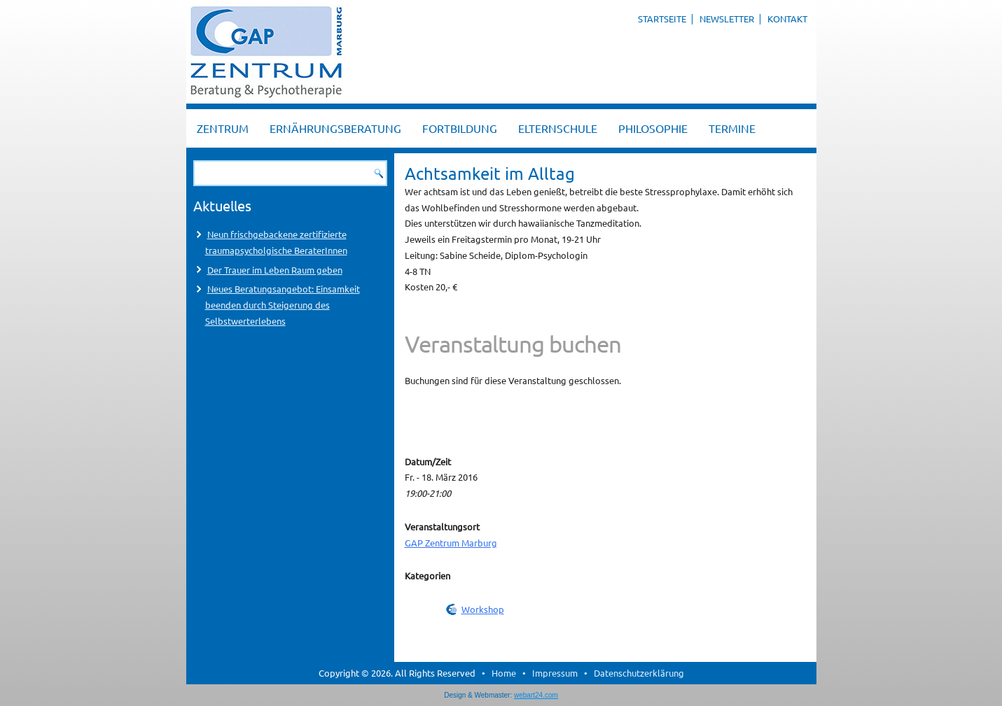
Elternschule (557, 128)
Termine (732, 128)
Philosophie (653, 128)
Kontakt (787, 18)
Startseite (662, 18)
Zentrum (223, 128)
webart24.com (536, 695)
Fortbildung (459, 128)
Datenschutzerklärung (639, 673)
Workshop (482, 609)
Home (504, 673)
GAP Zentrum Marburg (451, 543)
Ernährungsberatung (335, 128)
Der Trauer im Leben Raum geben (274, 270)
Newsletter (727, 18)
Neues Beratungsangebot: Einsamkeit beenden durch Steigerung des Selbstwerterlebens (282, 305)
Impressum (555, 673)
